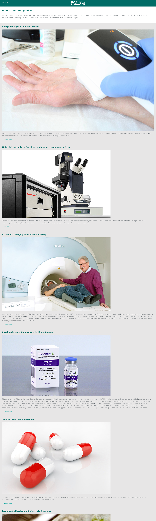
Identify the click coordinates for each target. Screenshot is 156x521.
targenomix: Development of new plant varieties (26, 511)
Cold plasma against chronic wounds (21, 26)
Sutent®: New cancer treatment (18, 419)
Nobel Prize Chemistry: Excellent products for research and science (36, 147)
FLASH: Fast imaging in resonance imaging (24, 234)
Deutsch (5, 2)
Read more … (9, 139)
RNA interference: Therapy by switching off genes (27, 332)
